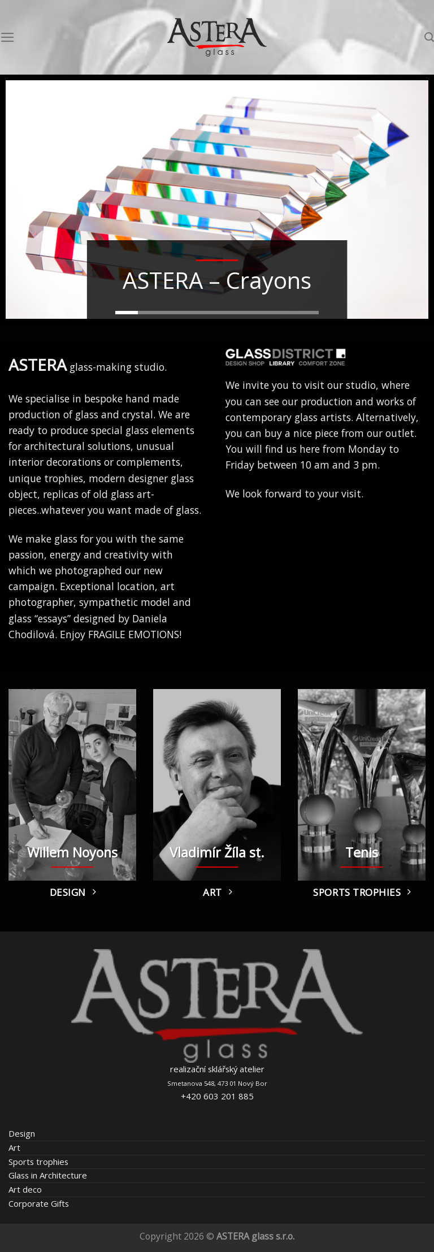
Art (14, 1147)
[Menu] (7, 37)
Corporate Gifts (38, 1203)
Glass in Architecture (47, 1175)
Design (21, 1133)
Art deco (25, 1189)
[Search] (429, 37)
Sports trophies (38, 1161)
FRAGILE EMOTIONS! (134, 634)
